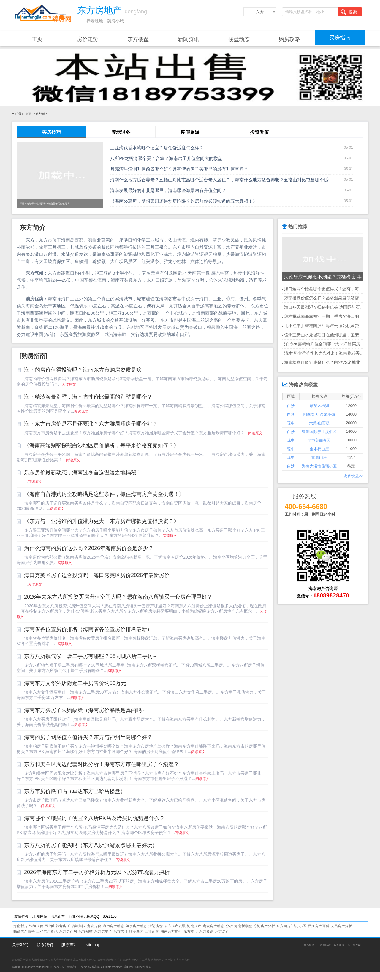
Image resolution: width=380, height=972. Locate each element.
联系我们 (45, 944)
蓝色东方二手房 (140, 959)
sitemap (93, 944)
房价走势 (87, 39)
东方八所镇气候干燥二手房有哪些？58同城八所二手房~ (90, 656)
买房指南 (340, 38)
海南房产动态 (113, 926)
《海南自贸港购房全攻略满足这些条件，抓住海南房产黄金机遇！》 (104, 494)
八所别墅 (167, 959)
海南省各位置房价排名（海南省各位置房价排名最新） (88, 629)
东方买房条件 (182, 959)
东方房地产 (103, 931)
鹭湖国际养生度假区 (319, 431)
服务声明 (69, 944)
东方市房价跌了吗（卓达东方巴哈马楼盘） (75, 791)
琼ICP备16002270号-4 (137, 966)
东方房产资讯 (175, 926)
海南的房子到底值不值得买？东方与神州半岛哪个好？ (88, 737)
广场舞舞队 (77, 926)
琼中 (291, 423)
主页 (37, 39)
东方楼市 (190, 931)
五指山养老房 (55, 926)
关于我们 (20, 944)
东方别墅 (85, 931)
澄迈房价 (155, 926)
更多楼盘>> (353, 475)
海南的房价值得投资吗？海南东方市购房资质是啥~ (84, 370)
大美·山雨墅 (319, 423)
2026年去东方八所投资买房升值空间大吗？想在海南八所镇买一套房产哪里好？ (118, 597)
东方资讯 (206, 931)
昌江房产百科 (318, 926)
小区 (302, 926)
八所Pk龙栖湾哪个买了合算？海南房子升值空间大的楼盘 (166, 158)
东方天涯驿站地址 (103, 959)
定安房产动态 (213, 926)
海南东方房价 (171, 931)
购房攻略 (289, 39)
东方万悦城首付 (82, 959)
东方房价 (120, 931)
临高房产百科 (24, 931)
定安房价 (94, 926)
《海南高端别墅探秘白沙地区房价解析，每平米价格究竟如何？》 (101, 445)
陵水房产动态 (136, 926)
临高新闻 (136, 931)
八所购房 (156, 959)
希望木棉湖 (319, 406)
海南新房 (20, 926)
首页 (28, 113)
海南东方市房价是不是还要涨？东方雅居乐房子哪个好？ (91, 424)
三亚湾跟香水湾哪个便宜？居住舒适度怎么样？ (157, 147)
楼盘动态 (239, 39)
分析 (229, 926)
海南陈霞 (325, 945)
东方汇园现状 (123, 959)
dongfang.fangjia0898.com (43, 966)
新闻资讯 (188, 39)
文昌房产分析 (341, 926)
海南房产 (194, 926)
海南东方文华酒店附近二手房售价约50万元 (75, 683)
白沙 (291, 406)
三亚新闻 (152, 931)
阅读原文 (69, 384)
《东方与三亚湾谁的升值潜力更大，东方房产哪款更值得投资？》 (101, 521)
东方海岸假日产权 (39, 959)
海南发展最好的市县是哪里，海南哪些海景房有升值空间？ (168, 190)
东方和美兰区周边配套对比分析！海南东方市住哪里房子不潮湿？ (101, 764)
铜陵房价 (36, 926)
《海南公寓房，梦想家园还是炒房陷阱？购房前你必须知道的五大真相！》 (183, 201)
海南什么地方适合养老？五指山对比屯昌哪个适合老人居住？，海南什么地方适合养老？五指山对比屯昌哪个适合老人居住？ (232, 179)
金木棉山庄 (319, 449)
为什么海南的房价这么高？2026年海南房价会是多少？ (88, 548)
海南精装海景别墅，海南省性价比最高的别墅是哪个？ (88, 397)
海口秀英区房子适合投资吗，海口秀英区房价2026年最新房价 (97, 575)
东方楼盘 (138, 39)
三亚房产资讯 (47, 931)
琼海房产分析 (264, 926)
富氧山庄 (319, 457)
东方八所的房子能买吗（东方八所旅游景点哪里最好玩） (91, 845)
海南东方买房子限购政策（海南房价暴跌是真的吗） (85, 710)
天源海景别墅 (20, 959)
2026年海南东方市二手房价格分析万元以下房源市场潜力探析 (97, 872)
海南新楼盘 (243, 926)
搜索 (349, 12)
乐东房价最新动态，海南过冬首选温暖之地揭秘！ (83, 472)
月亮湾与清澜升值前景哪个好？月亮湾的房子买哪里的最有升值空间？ (179, 169)
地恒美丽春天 (319, 440)
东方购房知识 (287, 926)
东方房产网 (68, 931)
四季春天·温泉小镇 (319, 414)
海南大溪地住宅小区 (319, 466)
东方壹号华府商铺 (61, 959)
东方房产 (222, 931)
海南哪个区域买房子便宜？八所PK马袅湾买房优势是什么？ (94, 818)
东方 (260, 12)
